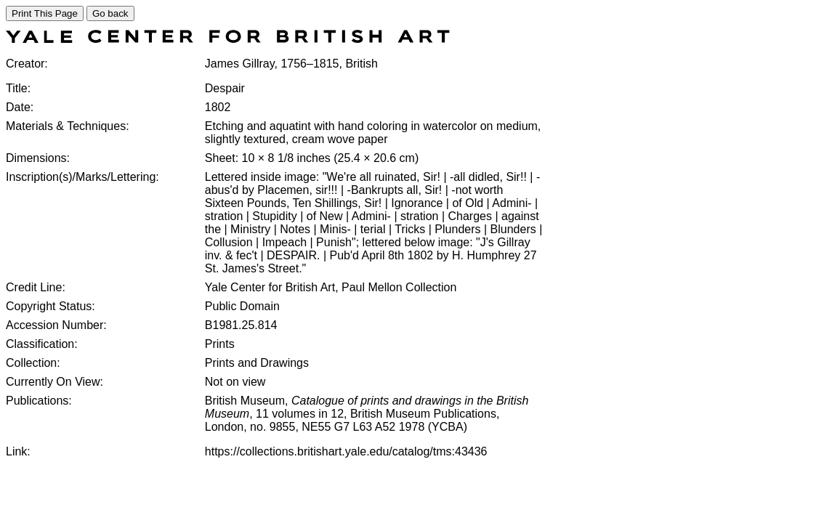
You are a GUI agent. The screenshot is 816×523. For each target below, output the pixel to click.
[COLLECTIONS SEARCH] (228, 39)
